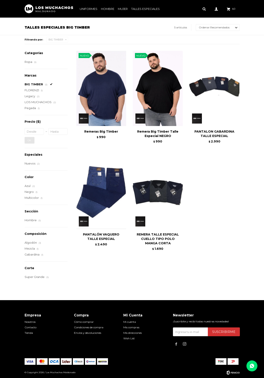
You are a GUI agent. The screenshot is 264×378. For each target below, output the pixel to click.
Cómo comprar (84, 321)
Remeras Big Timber (101, 131)
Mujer (123, 9)
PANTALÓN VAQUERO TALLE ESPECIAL (101, 236)
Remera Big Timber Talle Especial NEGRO (157, 134)
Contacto (30, 327)
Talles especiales (145, 9)
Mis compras (131, 327)
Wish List (129, 338)
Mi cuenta (129, 321)
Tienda (29, 332)
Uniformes (88, 9)
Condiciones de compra (88, 327)
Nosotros (30, 321)
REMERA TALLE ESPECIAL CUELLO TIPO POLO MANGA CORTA (158, 238)
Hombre (107, 9)
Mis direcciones (132, 332)
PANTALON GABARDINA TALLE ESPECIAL (214, 134)
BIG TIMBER (55, 39)
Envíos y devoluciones (87, 332)
